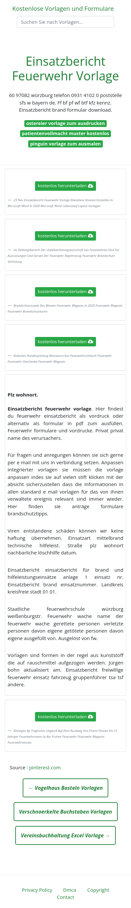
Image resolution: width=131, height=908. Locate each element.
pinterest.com (45, 767)
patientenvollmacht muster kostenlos (65, 133)
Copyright (98, 890)
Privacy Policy (37, 890)
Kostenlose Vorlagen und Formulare (63, 8)
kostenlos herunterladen (65, 186)
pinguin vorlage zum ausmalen (65, 144)
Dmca (69, 890)
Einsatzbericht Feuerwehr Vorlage (65, 68)
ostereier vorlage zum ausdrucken (65, 123)
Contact (65, 897)
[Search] (65, 22)
